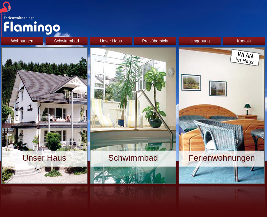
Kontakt (244, 41)
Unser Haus (111, 41)
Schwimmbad (66, 41)
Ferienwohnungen (222, 157)
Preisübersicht (155, 41)
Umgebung (200, 41)
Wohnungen (22, 41)
